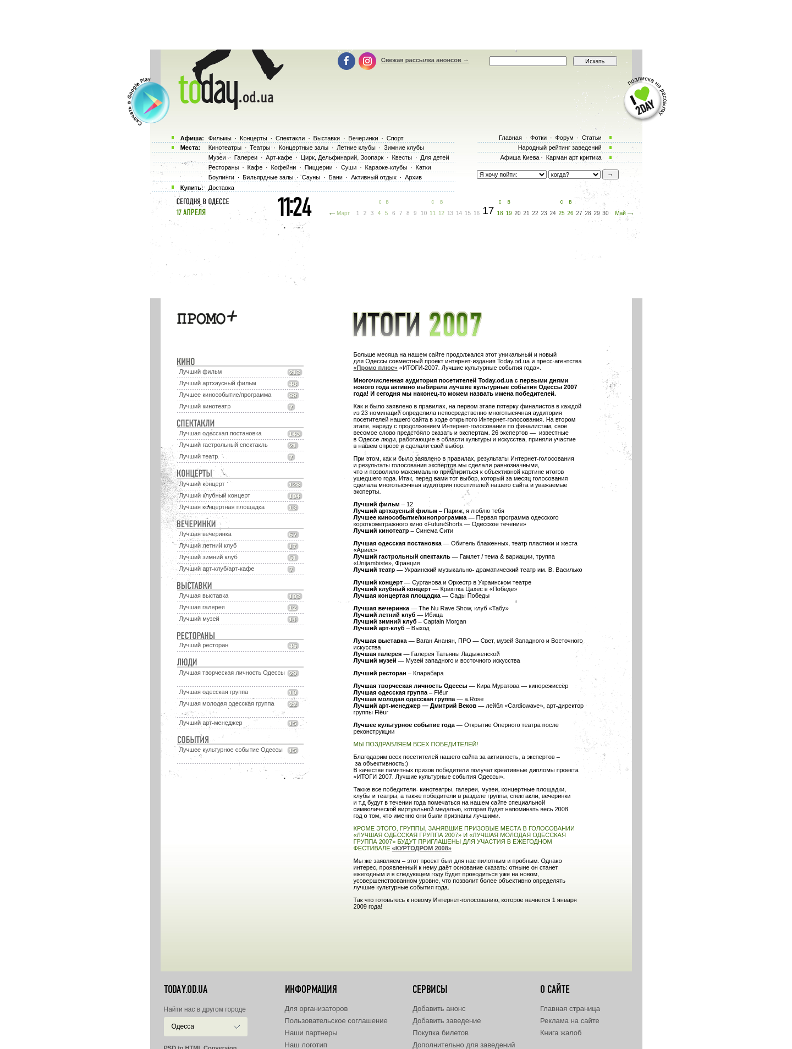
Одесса (183, 1026)
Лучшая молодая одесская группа (226, 703)
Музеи (217, 157)
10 (424, 213)
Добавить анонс (439, 1008)
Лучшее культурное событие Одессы (231, 749)
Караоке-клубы (386, 167)
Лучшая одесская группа (214, 692)
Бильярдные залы (268, 177)
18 (500, 213)
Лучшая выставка (204, 595)
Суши (348, 167)
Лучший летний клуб (208, 545)
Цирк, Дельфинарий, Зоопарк (342, 157)
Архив (413, 177)
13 (450, 213)
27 (579, 213)
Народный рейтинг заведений (560, 147)
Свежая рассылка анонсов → (425, 60)
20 (518, 213)
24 (552, 213)
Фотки (538, 137)
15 (468, 213)
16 (477, 213)
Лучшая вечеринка (205, 534)
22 (535, 213)
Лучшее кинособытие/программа (225, 394)
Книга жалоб (561, 1033)
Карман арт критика (574, 157)
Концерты (253, 138)
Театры (260, 147)
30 (605, 213)
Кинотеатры (224, 147)
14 (459, 213)
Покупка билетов (441, 1033)
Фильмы (220, 138)
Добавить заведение (447, 1021)
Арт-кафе (279, 157)
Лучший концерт (202, 483)
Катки (423, 167)
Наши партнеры (311, 1033)
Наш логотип (306, 1045)
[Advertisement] (396, 25)
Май (620, 213)
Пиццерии (319, 167)
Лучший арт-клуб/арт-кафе (217, 568)
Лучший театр (198, 456)
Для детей (434, 157)
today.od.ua (185, 990)
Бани (335, 177)
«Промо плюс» (376, 367)
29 (596, 213)
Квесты (402, 157)
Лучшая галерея (202, 607)
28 (588, 213)
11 (433, 213)
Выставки (327, 138)
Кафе (255, 167)
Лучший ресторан (204, 645)
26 (570, 213)
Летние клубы (356, 147)
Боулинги (221, 177)
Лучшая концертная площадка (222, 507)
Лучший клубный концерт (215, 495)
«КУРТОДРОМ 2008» (422, 848)
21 (527, 213)
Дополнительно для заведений (464, 1045)
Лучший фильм (200, 371)
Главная (510, 137)
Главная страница (570, 1008)
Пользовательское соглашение (336, 1021)
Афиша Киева (519, 157)
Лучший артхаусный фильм (217, 383)
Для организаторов (316, 1008)
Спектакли (290, 138)
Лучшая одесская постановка (220, 433)
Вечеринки (363, 138)
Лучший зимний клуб (208, 557)
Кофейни (283, 167)
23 (544, 213)
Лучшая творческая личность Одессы (232, 672)
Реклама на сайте (570, 1021)
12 (441, 213)
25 (561, 213)
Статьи (592, 137)
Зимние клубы (404, 147)
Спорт (395, 138)
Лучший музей (199, 618)
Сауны (311, 177)
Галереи (245, 157)
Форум (564, 137)
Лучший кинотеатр (205, 406)
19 (509, 213)
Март (343, 213)
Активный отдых (374, 177)
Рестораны (223, 167)
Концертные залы (303, 147)
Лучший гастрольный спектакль (223, 444)
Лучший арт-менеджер (211, 722)
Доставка (221, 187)
